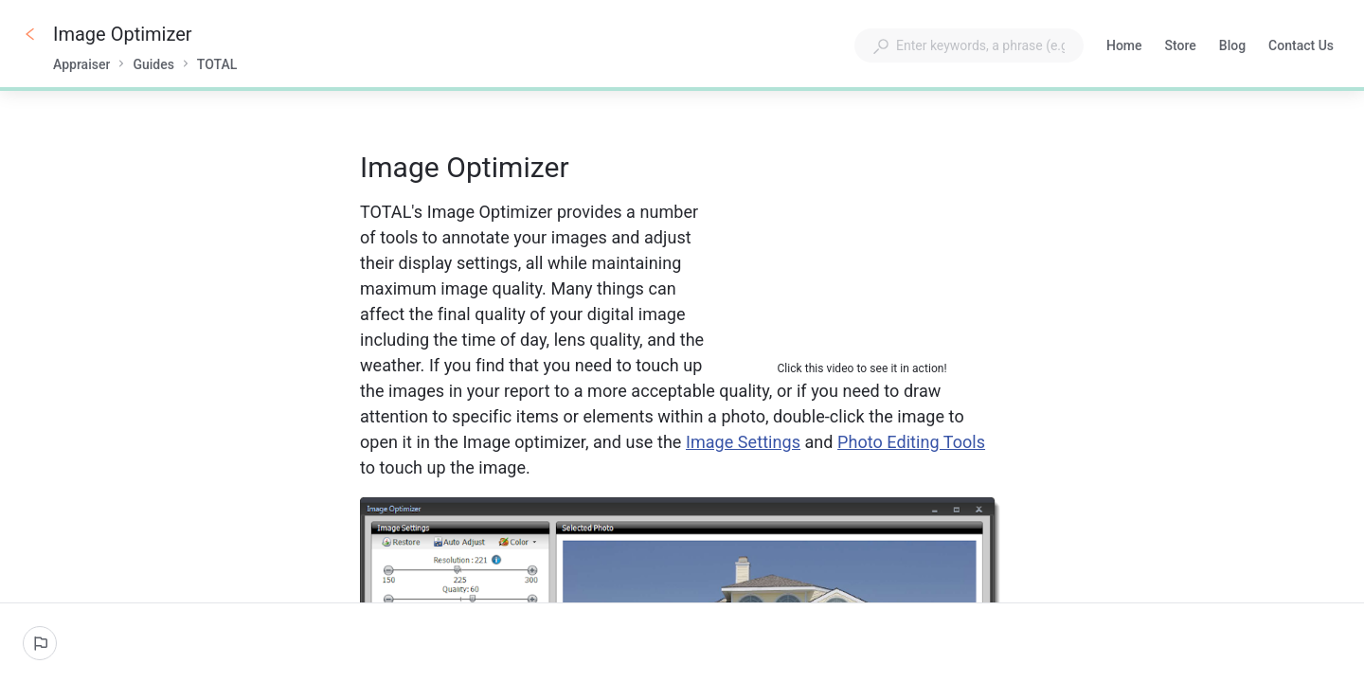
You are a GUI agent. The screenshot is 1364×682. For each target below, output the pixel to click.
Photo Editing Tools (911, 442)
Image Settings (743, 442)
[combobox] (969, 45)
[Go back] (30, 34)
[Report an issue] (40, 643)
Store (1180, 47)
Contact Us (1301, 47)
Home (1124, 47)
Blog (1232, 47)
